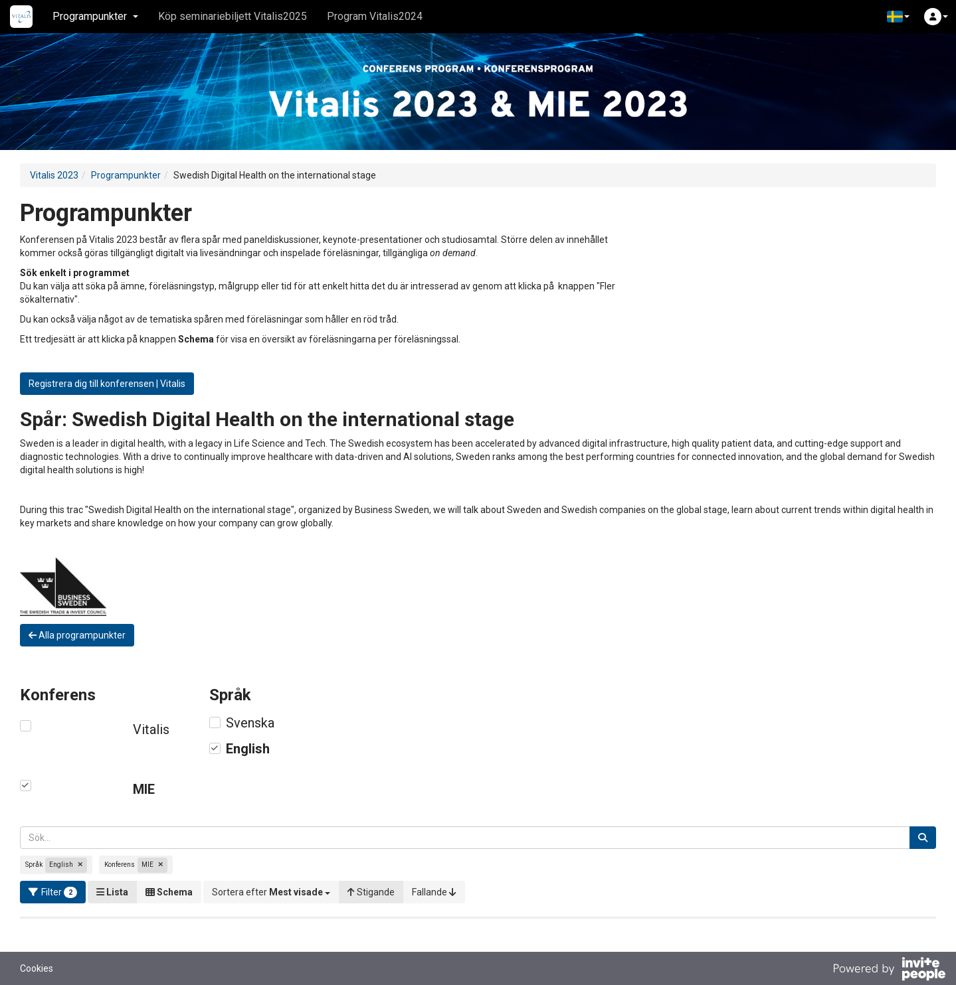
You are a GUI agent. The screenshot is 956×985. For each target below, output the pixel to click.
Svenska (250, 723)
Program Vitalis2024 (375, 16)
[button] (898, 16)
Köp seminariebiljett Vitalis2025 (232, 16)
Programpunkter (126, 175)
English (248, 749)
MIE (144, 789)
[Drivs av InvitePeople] (888, 970)
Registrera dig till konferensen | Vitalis (107, 383)
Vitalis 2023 (54, 175)
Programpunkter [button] (95, 16)
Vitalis (151, 729)
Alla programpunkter (77, 635)
